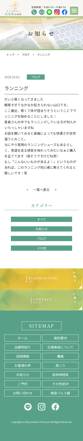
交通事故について (60, 347)
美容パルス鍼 (60, 393)
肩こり (60, 365)
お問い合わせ (22, 393)
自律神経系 (60, 374)
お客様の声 (22, 365)
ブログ (35, 77)
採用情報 (22, 356)
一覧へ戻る (41, 189)
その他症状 (60, 383)
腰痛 (60, 356)
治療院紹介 (22, 347)
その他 (41, 248)
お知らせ (42, 229)
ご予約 (22, 383)
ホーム (22, 338)
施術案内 (60, 338)
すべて (41, 219)
